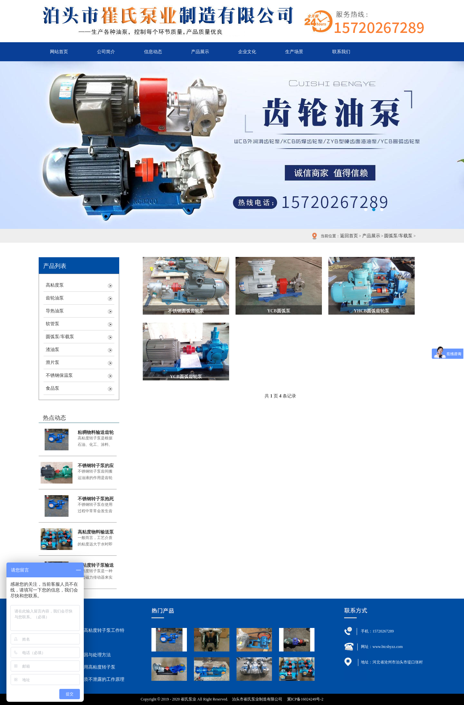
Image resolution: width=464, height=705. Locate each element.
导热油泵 (55, 310)
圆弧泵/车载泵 (398, 235)
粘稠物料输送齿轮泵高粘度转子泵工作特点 (96, 432)
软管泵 (52, 323)
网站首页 (59, 51)
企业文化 (247, 51)
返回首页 (349, 235)
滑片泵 (52, 362)
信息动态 (153, 51)
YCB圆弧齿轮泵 (186, 376)
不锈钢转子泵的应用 (96, 465)
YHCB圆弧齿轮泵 (371, 310)
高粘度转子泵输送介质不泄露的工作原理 (96, 565)
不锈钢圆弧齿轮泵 (186, 310)
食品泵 (52, 388)
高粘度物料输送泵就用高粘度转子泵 (96, 532)
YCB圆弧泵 (278, 310)
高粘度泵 (55, 285)
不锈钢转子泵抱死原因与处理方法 (96, 498)
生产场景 (294, 51)
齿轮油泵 (55, 298)
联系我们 (341, 51)
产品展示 (200, 51)
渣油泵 (52, 349)
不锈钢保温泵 (59, 375)
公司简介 (106, 51)
